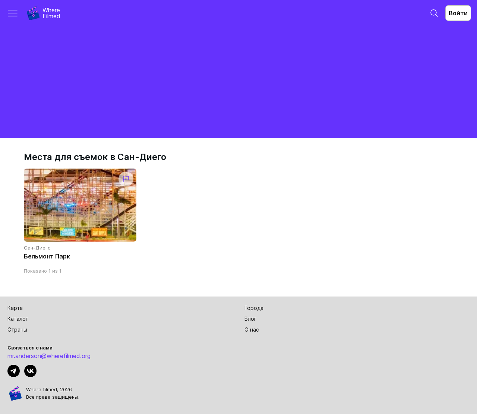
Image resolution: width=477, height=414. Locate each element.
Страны (17, 329)
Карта (15, 308)
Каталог (17, 319)
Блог (250, 319)
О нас (251, 329)
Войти (458, 13)
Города (253, 308)
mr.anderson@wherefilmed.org (49, 356)
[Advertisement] (238, 82)
